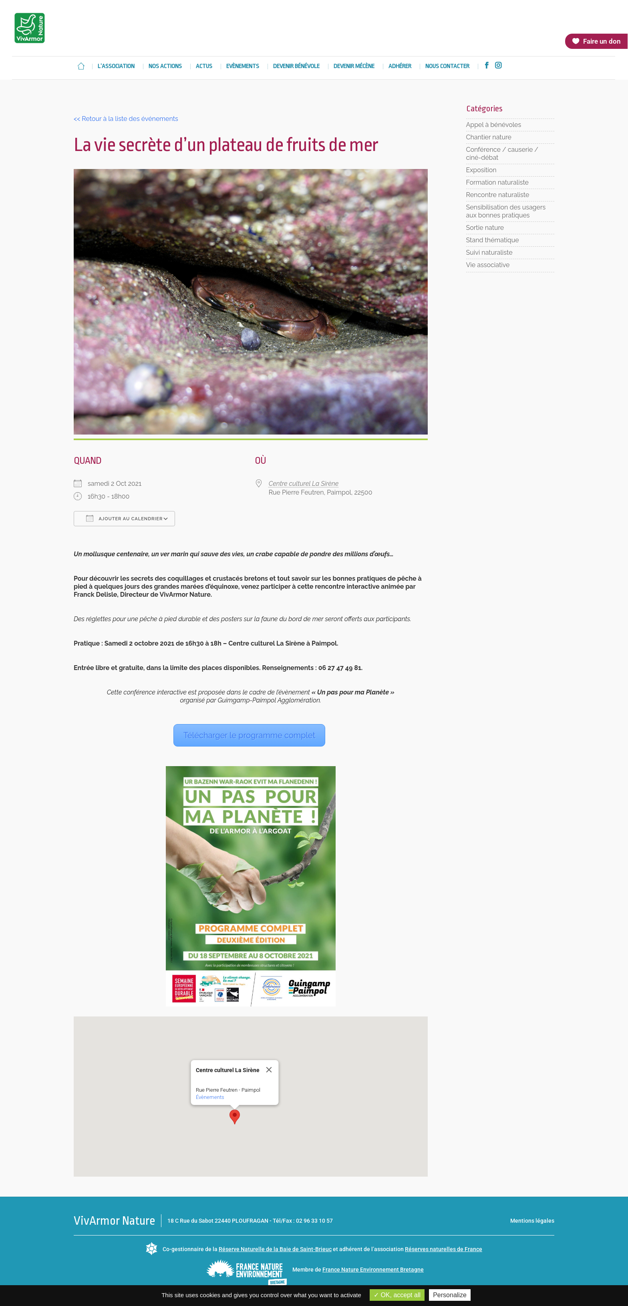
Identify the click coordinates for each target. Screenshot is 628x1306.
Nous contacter (447, 67)
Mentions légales (532, 1220)
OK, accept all (397, 1295)
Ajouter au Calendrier (124, 518)
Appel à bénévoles (493, 125)
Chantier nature (488, 137)
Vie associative (488, 265)
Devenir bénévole (296, 67)
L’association (116, 67)
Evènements (242, 67)
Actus (204, 67)
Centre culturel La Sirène (304, 483)
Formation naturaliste (497, 182)
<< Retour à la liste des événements (126, 119)
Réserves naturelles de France (443, 1249)
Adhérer (399, 67)
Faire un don (601, 41)
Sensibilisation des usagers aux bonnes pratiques (506, 211)
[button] (234, 1117)
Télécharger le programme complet (249, 735)
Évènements (209, 1097)
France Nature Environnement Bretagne (373, 1269)
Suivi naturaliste (489, 252)
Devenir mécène (354, 67)
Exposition (481, 170)
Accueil (81, 66)
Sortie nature (485, 227)
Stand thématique (492, 240)
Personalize (450, 1295)
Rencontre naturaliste (497, 195)
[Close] (268, 1069)
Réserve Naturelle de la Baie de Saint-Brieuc (275, 1249)
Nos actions (165, 67)
